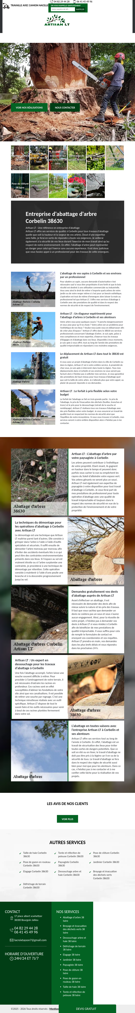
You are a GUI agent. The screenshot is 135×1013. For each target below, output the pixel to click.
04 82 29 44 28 (60, 1)
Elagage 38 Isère (71, 954)
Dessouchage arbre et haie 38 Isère (74, 939)
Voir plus (67, 819)
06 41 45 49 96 (82, 1)
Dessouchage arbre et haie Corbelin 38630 (69, 873)
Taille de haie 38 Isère (74, 986)
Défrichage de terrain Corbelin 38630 (34, 885)
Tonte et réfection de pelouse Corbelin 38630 (70, 854)
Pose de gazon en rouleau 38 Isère (72, 980)
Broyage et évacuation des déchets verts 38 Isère (75, 929)
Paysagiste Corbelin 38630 (68, 863)
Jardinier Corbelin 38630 (106, 862)
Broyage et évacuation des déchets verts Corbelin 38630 (105, 875)
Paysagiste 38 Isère (73, 964)
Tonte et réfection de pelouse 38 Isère (74, 993)
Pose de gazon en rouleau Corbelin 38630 (36, 863)
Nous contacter (65, 107)
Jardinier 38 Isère (72, 959)
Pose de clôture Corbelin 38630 (106, 854)
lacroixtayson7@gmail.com (30, 940)
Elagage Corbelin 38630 (35, 871)
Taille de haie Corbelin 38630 (35, 854)
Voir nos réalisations (29, 107)
